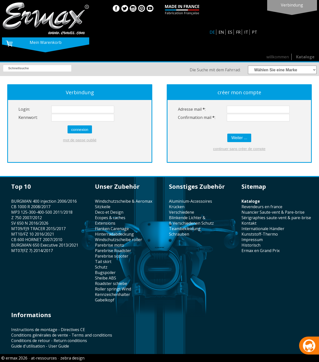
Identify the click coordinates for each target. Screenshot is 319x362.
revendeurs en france (261, 206)
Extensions (105, 223)
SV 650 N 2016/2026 (29, 223)
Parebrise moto (109, 245)
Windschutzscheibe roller (118, 239)
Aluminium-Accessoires (190, 201)
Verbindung (292, 5)
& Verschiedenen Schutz (191, 223)
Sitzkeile (102, 206)
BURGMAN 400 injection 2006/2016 (44, 201)
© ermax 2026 (14, 358)
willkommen (277, 57)
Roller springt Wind (113, 289)
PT (254, 32)
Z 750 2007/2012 (26, 217)
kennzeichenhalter (112, 294)
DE (212, 32)
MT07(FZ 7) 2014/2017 (32, 250)
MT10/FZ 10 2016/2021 (32, 234)
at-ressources (44, 358)
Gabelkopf (104, 300)
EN (221, 32)
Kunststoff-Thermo (259, 234)
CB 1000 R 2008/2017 (30, 206)
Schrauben (179, 234)
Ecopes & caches (110, 217)
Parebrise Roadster (113, 250)
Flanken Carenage (112, 228)
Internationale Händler (262, 228)
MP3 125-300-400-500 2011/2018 (42, 212)
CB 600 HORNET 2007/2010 (36, 239)
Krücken (176, 206)
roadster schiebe (111, 283)
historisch (250, 245)
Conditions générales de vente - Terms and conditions (61, 335)
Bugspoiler (105, 272)
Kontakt (248, 223)
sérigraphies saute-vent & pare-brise (276, 217)
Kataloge (305, 57)
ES (230, 32)
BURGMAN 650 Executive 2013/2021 (44, 245)
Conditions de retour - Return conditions (49, 340)
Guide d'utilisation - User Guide (40, 346)
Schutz (101, 267)
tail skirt (103, 261)
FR (238, 32)
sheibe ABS (105, 278)
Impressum (252, 239)
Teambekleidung (185, 228)
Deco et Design (109, 212)
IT (246, 32)
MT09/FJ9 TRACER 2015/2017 (38, 228)
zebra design (72, 358)
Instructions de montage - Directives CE (48, 329)
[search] (37, 68)
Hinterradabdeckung (114, 234)
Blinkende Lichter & (187, 217)
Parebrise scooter (111, 256)
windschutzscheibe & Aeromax (123, 201)
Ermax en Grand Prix (260, 250)
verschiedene (181, 212)
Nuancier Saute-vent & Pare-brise (273, 212)
